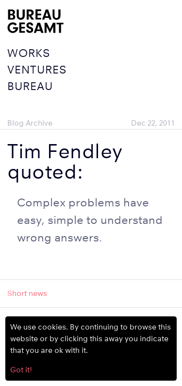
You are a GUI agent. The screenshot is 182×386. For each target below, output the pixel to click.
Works (28, 52)
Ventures (36, 69)
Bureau (30, 85)
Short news (27, 293)
